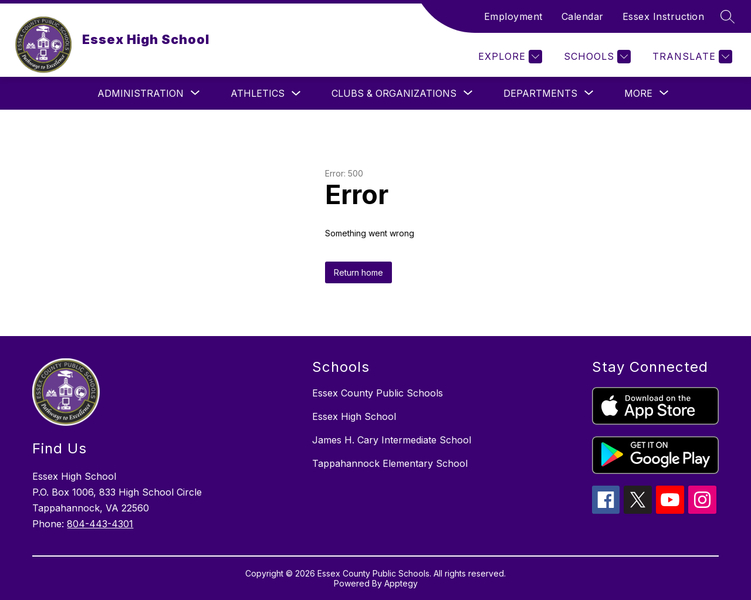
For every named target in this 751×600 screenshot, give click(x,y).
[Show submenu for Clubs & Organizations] (393, 93)
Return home (358, 272)
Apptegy (401, 583)
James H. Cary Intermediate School (391, 440)
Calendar (582, 16)
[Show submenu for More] (638, 93)
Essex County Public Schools (377, 393)
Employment (513, 16)
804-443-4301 (100, 524)
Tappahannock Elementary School (390, 463)
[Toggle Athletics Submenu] (296, 93)
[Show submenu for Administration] (140, 93)
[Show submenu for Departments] (540, 93)
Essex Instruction (664, 16)
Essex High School (354, 416)
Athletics (258, 93)
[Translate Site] (690, 56)
